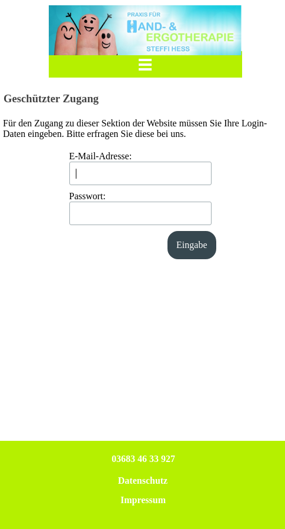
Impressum (143, 500)
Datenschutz (142, 481)
